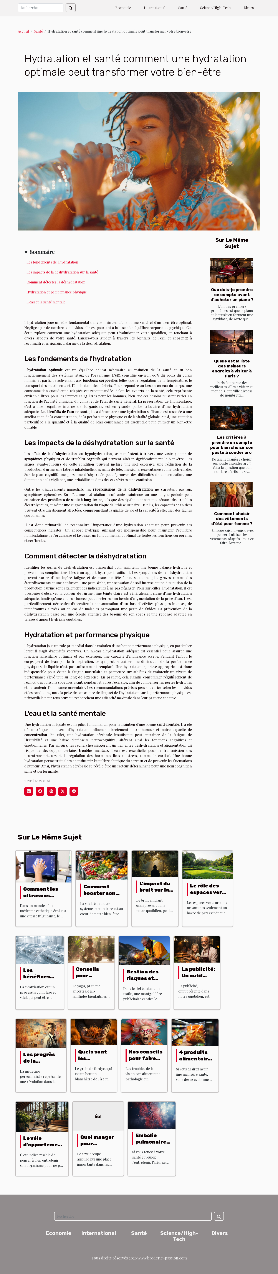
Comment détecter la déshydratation (55, 282)
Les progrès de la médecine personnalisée (42, 1064)
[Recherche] (40, 7)
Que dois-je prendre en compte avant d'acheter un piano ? (231, 294)
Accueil (23, 31)
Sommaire (42, 251)
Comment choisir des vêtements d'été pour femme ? (231, 518)
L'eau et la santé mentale (45, 302)
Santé (182, 7)
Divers (249, 7)
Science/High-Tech (215, 7)
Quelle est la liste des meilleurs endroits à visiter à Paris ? (232, 369)
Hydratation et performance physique (56, 292)
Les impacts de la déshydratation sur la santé (62, 272)
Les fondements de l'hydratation (52, 262)
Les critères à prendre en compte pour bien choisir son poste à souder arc (231, 445)
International (154, 7)
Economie (123, 7)
